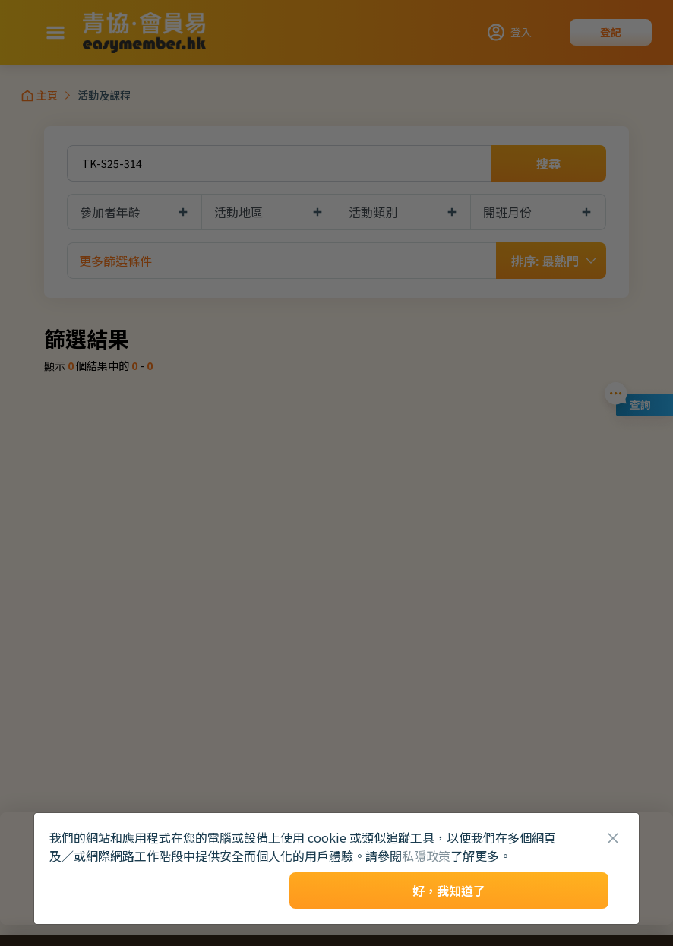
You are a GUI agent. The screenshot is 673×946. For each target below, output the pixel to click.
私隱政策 (426, 855)
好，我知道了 (448, 890)
